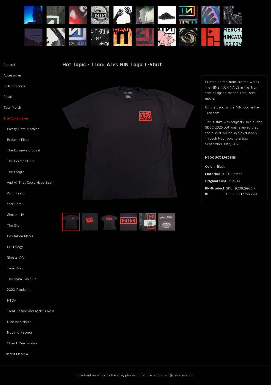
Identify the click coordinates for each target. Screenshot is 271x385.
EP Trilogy (15, 247)
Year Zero (14, 204)
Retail (7, 97)
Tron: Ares (15, 268)
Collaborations (14, 86)
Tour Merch (12, 107)
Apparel (9, 65)
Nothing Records (20, 332)
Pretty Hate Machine (23, 129)
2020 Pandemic (19, 289)
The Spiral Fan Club (22, 279)
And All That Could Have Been (30, 182)
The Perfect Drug (21, 161)
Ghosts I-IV (15, 214)
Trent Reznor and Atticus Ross (30, 311)
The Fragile (15, 172)
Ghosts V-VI (16, 257)
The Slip (13, 225)
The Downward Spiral (23, 150)
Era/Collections (16, 118)
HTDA (11, 300)
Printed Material (16, 354)
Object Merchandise (22, 343)
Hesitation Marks (20, 236)
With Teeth (16, 193)
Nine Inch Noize (19, 322)
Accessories (12, 75)
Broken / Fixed (18, 140)
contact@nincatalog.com (176, 375)
